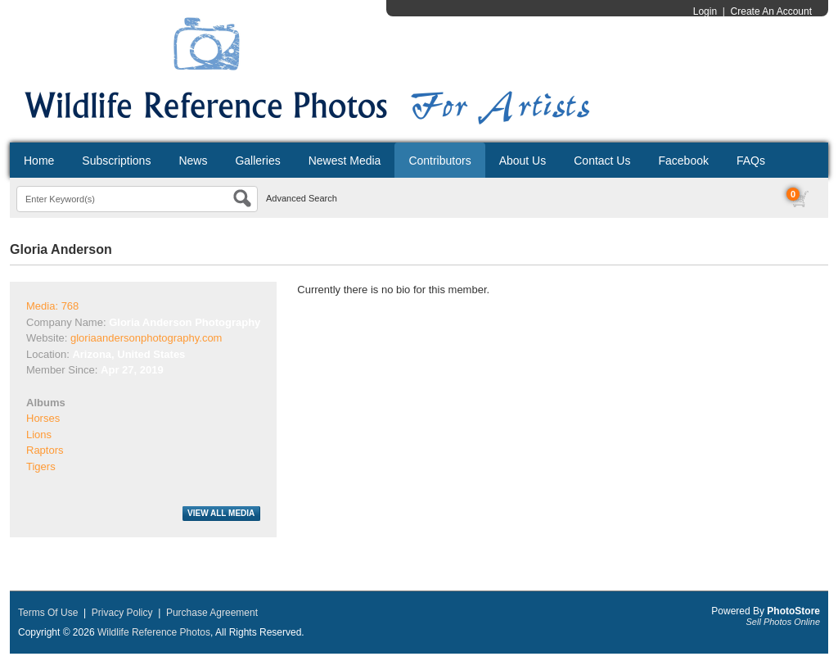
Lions (39, 434)
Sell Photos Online (783, 622)
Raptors (45, 450)
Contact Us (602, 160)
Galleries (257, 160)
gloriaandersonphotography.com (146, 338)
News (192, 160)
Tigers (41, 466)
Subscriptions (116, 160)
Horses (43, 418)
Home (39, 160)
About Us (523, 160)
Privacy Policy (122, 612)
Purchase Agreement (212, 612)
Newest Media (345, 160)
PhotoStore (793, 611)
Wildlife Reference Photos (153, 632)
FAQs (751, 160)
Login (705, 11)
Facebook (683, 160)
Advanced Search (301, 198)
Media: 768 (52, 306)
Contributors (439, 160)
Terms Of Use (48, 612)
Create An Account (771, 11)
